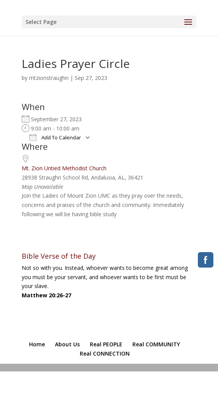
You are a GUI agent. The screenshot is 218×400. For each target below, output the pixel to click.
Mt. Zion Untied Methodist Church (64, 168)
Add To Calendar (55, 137)
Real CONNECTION (105, 353)
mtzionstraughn (49, 77)
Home (37, 344)
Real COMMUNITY (156, 344)
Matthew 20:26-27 (46, 295)
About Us (67, 344)
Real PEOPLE (106, 344)
